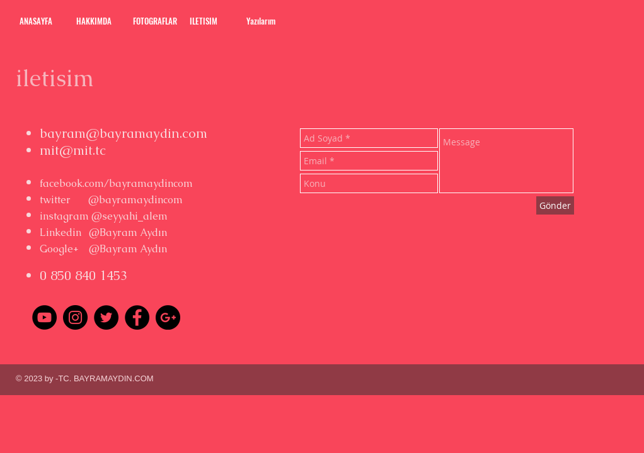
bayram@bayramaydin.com (123, 133)
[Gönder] (555, 205)
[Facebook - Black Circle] (137, 317)
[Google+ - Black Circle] (168, 317)
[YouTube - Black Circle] (44, 317)
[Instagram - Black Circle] (75, 317)
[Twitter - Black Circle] (106, 317)
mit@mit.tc (73, 150)
